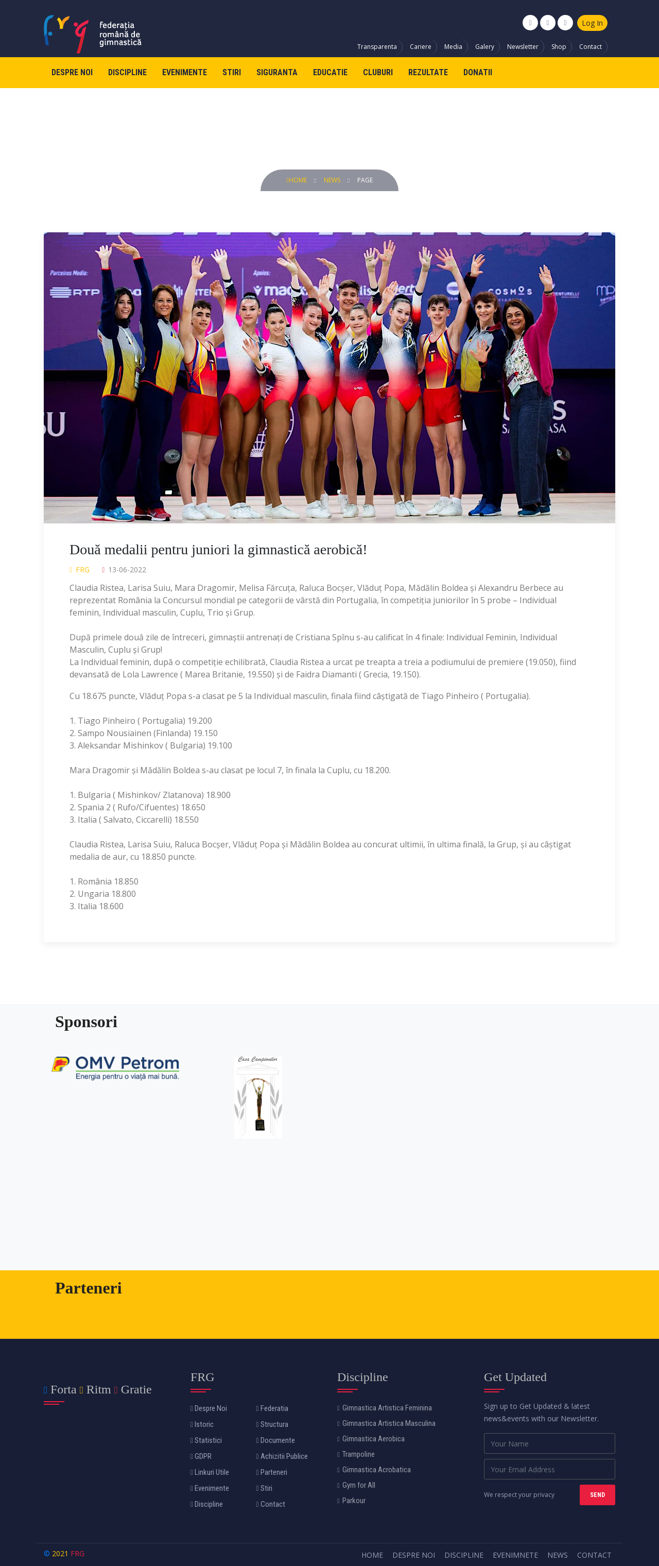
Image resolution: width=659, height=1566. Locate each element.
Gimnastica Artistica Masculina (386, 1423)
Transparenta (377, 46)
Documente (275, 1440)
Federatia (272, 1408)
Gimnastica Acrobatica (374, 1469)
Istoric (202, 1424)
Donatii (477, 72)
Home (297, 180)
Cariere (420, 46)
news (333, 180)
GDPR (201, 1456)
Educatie (330, 72)
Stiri (231, 72)
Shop (558, 46)
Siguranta (277, 72)
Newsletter (523, 46)
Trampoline (356, 1454)
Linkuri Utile (209, 1472)
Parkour (351, 1500)
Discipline (127, 72)
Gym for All (356, 1485)
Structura (272, 1424)
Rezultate (428, 72)
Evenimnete (515, 1555)
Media (453, 46)
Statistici (206, 1440)
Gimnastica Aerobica (371, 1438)
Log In (592, 23)
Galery (484, 46)
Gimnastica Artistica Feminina (384, 1407)
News (557, 1555)
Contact (590, 46)
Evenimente (184, 72)
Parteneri (271, 1472)
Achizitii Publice (282, 1456)
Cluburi (378, 72)
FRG (77, 1553)
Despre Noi (72, 72)
